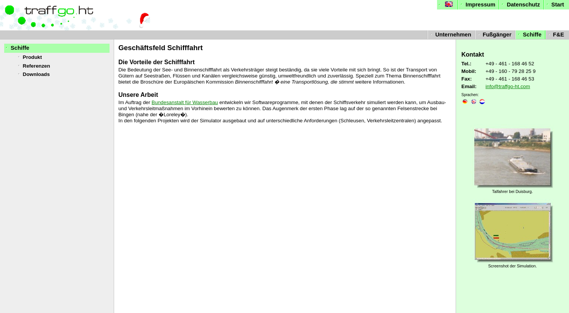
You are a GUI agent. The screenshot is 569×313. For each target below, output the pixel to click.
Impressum (477, 5)
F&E (555, 35)
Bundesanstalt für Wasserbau (185, 102)
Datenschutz (520, 5)
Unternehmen (450, 35)
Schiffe (529, 35)
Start (554, 5)
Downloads (33, 74)
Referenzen (33, 66)
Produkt (29, 57)
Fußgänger (494, 35)
